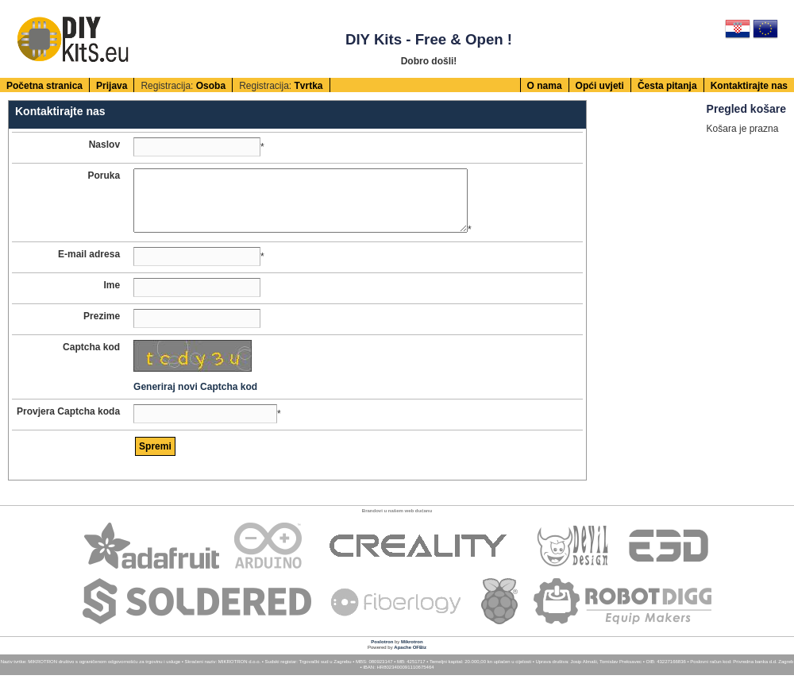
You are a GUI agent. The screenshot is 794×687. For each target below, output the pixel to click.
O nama (544, 85)
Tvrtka (308, 85)
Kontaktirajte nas (749, 85)
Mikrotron (412, 653)
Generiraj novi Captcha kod (195, 398)
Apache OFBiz (410, 659)
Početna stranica (44, 85)
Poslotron (382, 653)
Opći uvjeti (600, 85)
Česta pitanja (667, 85)
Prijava (111, 85)
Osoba (210, 85)
